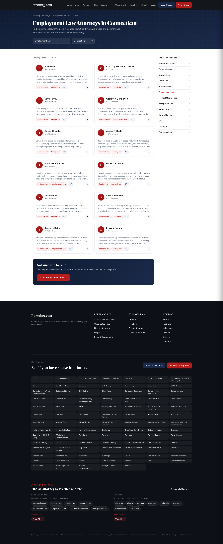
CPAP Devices (176, 386)
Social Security (62, 456)
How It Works (100, 5)
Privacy (166, 332)
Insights (133, 5)
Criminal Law (174, 75)
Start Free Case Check (53, 277)
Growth (132, 319)
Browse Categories (179, 365)
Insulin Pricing (38, 422)
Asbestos (128, 378)
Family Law (174, 81)
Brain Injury (129, 386)
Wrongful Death (108, 466)
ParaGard (83, 435)
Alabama (119, 503)
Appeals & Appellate (110, 378)
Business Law (174, 86)
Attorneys (46, 16)
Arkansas (152, 503)
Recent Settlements (103, 337)
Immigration (153, 414)
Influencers (168, 328)
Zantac (128, 466)
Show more (36, 514)
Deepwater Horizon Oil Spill (134, 400)
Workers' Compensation (85, 467)
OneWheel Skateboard (134, 430)
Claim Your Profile (137, 332)
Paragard (105, 435)
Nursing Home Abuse (87, 430)
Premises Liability (40, 443)
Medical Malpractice (174, 98)
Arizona (140, 503)
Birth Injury (106, 386)
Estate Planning (174, 115)
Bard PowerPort (62, 386)
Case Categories (102, 324)
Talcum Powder (154, 456)
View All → (37, 519)
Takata (127, 456)
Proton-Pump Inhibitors (134, 443)
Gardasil (59, 414)
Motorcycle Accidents (42, 430)
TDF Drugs (106, 456)
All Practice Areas (174, 63)
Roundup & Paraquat (133, 448)
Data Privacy (107, 399)
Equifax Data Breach (133, 406)
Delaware (135, 509)
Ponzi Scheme (176, 435)
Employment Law (59, 16)
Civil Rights (174, 126)
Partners (87, 5)
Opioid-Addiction (155, 430)
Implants (174, 414)
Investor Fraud (62, 422)
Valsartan (129, 461)
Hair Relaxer (84, 414)
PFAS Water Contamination (62, 436)
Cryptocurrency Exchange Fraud (85, 400)
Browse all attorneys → (181, 489)
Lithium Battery (85, 422)
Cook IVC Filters (39, 399)
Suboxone (83, 456)
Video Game (38, 466)
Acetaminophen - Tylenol (63, 379)
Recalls (174, 443)
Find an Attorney (102, 328)
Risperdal (83, 448)
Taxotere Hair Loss (178, 456)
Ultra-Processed (108, 461)
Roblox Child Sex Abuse (111, 448)
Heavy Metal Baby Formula (109, 415)
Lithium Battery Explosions (108, 423)
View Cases (166, 5)
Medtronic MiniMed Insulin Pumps (179, 423)
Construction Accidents (153, 392)
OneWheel (106, 430)
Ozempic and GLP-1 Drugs (41, 436)
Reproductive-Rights (41, 448)
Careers (166, 337)
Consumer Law (174, 132)
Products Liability (109, 443)
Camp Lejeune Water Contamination (41, 392)
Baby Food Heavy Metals (155, 379)
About (144, 5)
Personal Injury (174, 69)
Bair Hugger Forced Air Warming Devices (180, 379)
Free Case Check (118, 5)
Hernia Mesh (130, 414)
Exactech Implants (178, 406)
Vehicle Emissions (178, 461)
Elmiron (82, 406)
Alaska (130, 503)
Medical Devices (131, 422)
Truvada (82, 461)
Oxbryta (174, 430)
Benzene (82, 386)
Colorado (177, 503)
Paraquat (128, 435)
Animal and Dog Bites (87, 378)
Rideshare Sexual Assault (63, 449)
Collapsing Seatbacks (133, 391)
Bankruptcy (174, 109)
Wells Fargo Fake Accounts (62, 467)
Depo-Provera (176, 399)
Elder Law (60, 406)
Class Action (107, 391)
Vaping (150, 461)
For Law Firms (72, 5)
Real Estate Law (154, 443)
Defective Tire (153, 399)
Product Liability (85, 443)
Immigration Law (174, 104)
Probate (59, 443)
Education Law (39, 406)
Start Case (183, 5)
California (165, 503)
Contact (167, 341)
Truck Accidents (62, 461)
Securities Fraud (154, 448)
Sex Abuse (175, 448)
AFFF (34, 378)
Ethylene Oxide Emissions (154, 408)
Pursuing (36, 16)
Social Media (38, 456)
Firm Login (133, 324)
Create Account (136, 328)
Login (153, 5)
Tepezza (36, 461)
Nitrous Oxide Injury (64, 430)
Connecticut (120, 509)
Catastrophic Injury (64, 391)
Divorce (174, 121)
